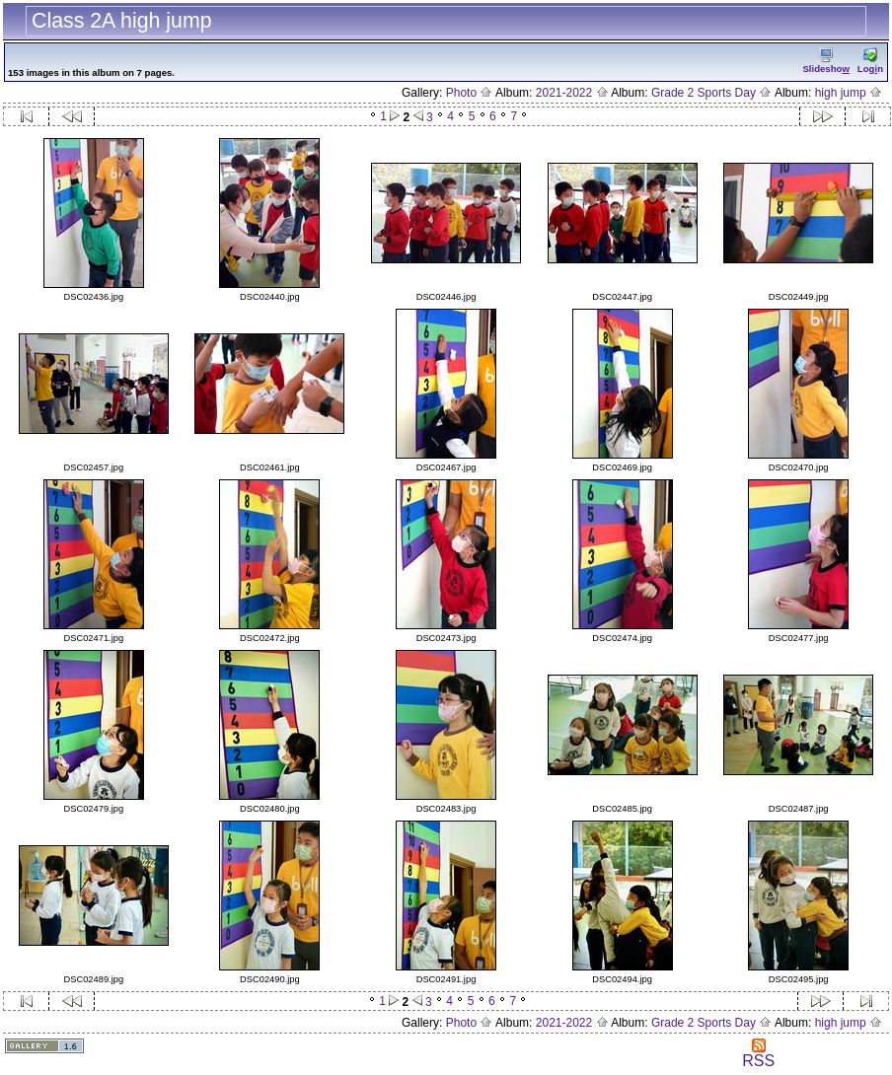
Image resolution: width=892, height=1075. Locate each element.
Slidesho (825, 60)
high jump (848, 93)
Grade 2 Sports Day (711, 93)
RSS (758, 1054)
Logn (870, 60)
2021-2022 (572, 93)
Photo (469, 93)
